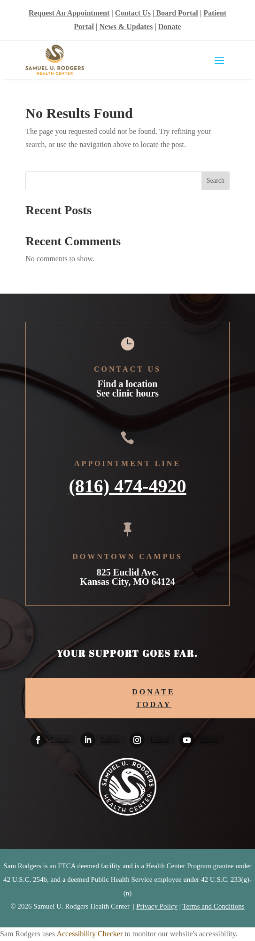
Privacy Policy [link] (157, 906)
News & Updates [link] (126, 27)
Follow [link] (60, 739)
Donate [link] (169, 27)
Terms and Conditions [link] (213, 906)
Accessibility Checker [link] (89, 934)
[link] (38, 739)
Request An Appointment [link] (69, 13)
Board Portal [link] (176, 13)
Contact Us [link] (133, 13)
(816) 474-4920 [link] (127, 484)
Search (215, 180)
